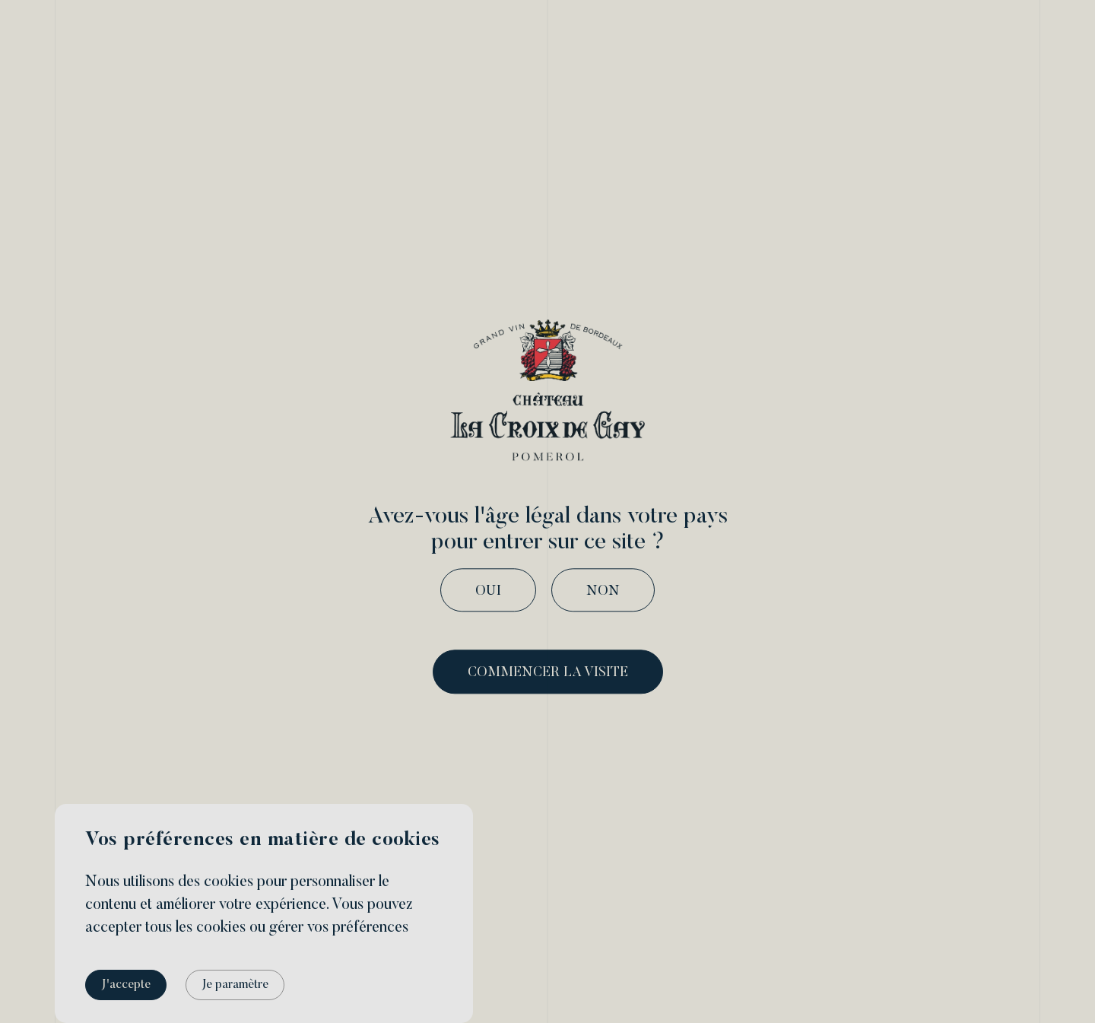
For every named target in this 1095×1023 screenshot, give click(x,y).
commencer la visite (548, 674)
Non (603, 592)
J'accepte (126, 985)
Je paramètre (235, 985)
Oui (488, 592)
